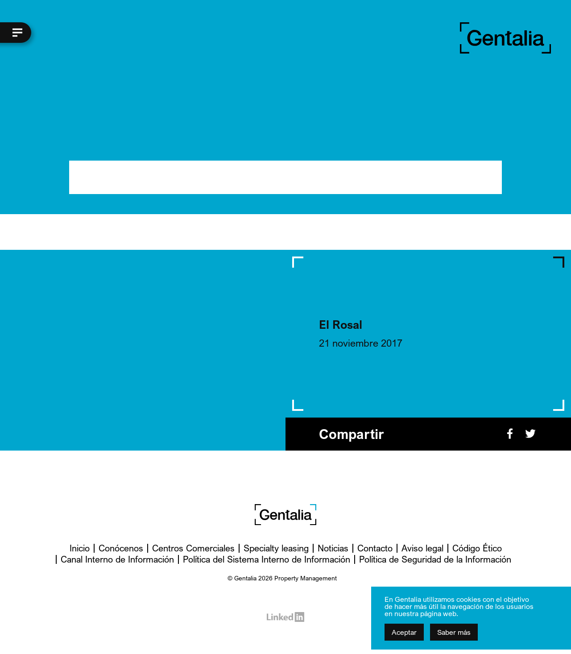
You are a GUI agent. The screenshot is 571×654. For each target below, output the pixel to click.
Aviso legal (422, 548)
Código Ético (477, 548)
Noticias (333, 548)
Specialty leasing (276, 548)
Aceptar (404, 632)
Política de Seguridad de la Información (435, 559)
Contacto (375, 548)
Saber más (454, 632)
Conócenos (121, 548)
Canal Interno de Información (117, 559)
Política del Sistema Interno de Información (266, 559)
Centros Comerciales (193, 548)
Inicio (80, 548)
